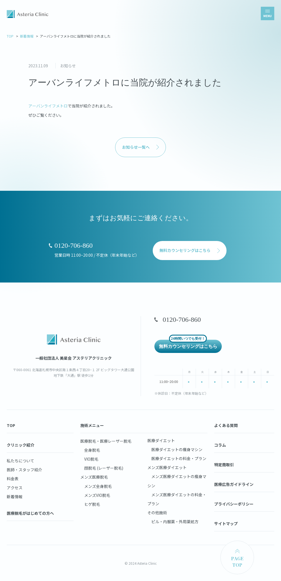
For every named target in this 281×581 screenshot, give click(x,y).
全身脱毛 (90, 450)
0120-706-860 (73, 245)
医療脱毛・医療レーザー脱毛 (105, 441)
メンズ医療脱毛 (94, 477)
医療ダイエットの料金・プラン (176, 458)
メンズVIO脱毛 (95, 495)
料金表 (13, 478)
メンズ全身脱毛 (96, 486)
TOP (10, 36)
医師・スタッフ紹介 (24, 469)
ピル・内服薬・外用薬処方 (172, 521)
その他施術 (157, 512)
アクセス (14, 487)
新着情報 (26, 36)
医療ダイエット (161, 440)
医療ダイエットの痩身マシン (174, 449)
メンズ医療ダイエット (167, 467)
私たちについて (20, 460)
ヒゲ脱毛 (90, 504)
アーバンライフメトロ (48, 106)
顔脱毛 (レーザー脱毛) (101, 468)
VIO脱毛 (89, 459)
